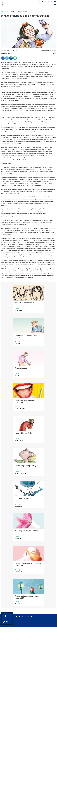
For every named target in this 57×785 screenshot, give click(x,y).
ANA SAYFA (4, 11)
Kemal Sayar (19, 603)
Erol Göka (18, 343)
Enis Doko (18, 375)
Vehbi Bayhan (19, 310)
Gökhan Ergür (19, 441)
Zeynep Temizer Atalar (7, 53)
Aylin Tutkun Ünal (20, 473)
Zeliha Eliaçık (19, 538)
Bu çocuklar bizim (21, 11)
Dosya (12, 11)
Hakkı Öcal (18, 571)
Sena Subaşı (18, 506)
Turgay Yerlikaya (20, 408)
